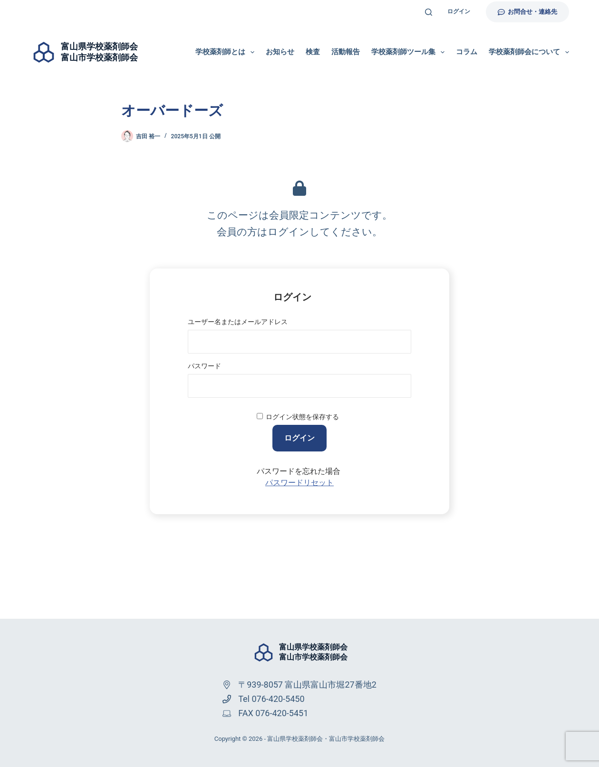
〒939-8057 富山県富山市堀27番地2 (307, 685)
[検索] (428, 12)
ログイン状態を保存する (302, 417)
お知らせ (280, 52)
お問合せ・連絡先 (528, 11)
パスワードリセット (299, 483)
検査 (313, 52)
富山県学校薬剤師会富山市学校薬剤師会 (313, 652)
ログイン (458, 11)
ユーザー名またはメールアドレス (238, 322)
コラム (466, 52)
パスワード (204, 366)
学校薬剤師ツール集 (409, 52)
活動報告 (345, 52)
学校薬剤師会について (529, 52)
